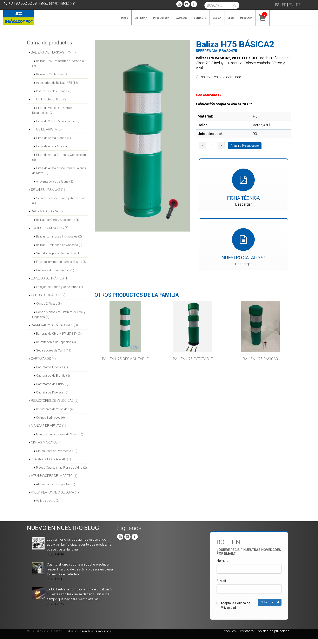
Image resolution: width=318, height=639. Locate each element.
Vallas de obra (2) (48, 501)
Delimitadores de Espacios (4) (56, 342)
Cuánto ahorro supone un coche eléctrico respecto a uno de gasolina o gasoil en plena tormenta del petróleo (80, 569)
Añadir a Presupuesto (245, 145)
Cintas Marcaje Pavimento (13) (56, 451)
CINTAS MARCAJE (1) (46, 442)
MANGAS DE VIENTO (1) (48, 426)
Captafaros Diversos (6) (52, 392)
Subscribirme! (270, 602)
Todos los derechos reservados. (88, 631)
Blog (231, 18)
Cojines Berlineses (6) (50, 417)
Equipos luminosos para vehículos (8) (61, 262)
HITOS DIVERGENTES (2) (49, 99)
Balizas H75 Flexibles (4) (52, 74)
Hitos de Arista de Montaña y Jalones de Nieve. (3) (59, 170)
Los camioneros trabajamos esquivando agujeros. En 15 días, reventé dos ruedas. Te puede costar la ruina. (79, 544)
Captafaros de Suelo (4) (52, 384)
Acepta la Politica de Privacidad (233, 605)
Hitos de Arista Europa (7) (53, 138)
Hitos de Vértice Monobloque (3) (57, 121)
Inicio (124, 18)
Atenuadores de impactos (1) (55, 484)
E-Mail (221, 581)
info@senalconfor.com (57, 3)
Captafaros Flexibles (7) (52, 367)
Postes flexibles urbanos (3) (54, 91)
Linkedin (187, 4)
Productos (161, 18)
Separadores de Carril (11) (53, 350)
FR (284, 4)
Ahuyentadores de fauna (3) (54, 181)
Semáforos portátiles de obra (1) (58, 253)
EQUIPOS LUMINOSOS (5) (49, 228)
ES (277, 4)
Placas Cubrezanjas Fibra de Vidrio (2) (61, 467)
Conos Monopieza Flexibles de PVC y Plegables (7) (58, 314)
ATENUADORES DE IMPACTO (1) (54, 476)
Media (217, 18)
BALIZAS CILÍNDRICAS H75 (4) (53, 52)
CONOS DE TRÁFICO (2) (48, 295)
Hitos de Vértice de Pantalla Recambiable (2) (52, 110)
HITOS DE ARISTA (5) (46, 129)
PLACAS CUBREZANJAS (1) (51, 459)
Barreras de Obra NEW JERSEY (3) (59, 333)
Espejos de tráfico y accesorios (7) (59, 287)
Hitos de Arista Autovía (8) (53, 146)
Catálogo (181, 18)
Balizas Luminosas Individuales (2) (59, 236)
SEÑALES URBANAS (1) (48, 190)
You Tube (179, 4)
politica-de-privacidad (273, 631)
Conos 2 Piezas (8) (49, 303)
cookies (230, 631)
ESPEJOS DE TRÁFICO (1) (49, 278)
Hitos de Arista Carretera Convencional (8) (60, 157)
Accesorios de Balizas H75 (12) (57, 83)
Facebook (194, 4)
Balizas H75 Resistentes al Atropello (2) (58, 63)
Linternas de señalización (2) (55, 270)
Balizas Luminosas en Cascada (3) (59, 245)
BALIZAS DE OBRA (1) (47, 211)
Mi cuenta (246, 18)
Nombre (222, 561)
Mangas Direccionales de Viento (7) (59, 434)
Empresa (140, 18)
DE (298, 4)
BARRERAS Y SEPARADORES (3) (54, 325)
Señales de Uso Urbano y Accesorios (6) (59, 200)
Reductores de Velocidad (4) (55, 409)
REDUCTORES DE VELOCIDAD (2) (54, 401)
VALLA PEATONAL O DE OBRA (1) (55, 492)
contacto (247, 631)
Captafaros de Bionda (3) (53, 375)
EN (291, 4)
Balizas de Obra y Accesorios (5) (58, 220)
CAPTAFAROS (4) (43, 359)
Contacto (200, 18)
